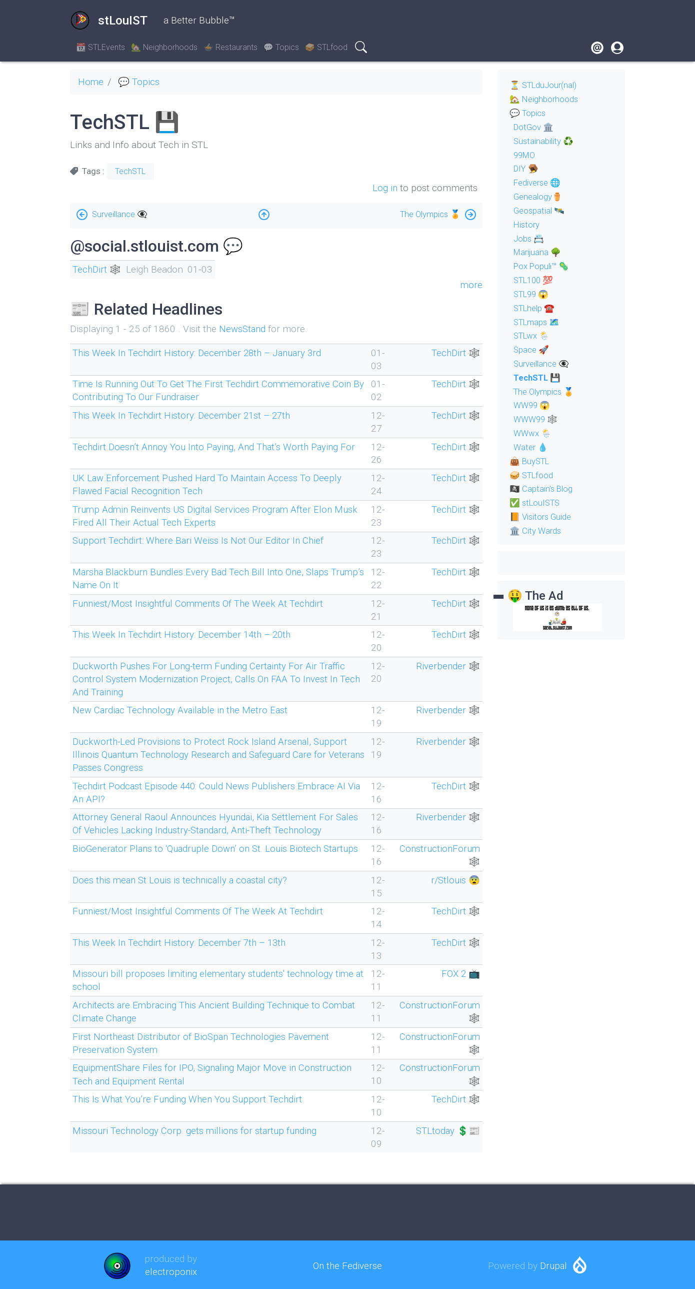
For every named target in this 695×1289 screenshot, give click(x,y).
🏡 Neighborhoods (164, 47)
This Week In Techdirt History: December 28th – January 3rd (200, 353)
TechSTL (130, 171)
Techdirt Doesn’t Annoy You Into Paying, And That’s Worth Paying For (217, 446)
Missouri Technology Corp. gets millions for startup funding (197, 1128)
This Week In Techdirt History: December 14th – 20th (184, 634)
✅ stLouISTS (537, 503)
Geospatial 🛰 (540, 211)
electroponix (170, 1269)
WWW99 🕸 (536, 419)
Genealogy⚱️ (539, 197)
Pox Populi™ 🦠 (542, 266)
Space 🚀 (532, 350)
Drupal (553, 1263)
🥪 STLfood (326, 47)
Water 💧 (532, 447)
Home (91, 82)
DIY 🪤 (527, 169)
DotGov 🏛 (534, 127)
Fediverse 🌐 (539, 183)
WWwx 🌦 (533, 433)
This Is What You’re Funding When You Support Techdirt (190, 1097)
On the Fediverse (347, 1263)
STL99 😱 (533, 294)
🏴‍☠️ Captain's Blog (542, 489)
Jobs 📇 (529, 239)
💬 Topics (281, 47)
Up (264, 212)
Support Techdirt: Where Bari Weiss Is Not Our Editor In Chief (200, 540)
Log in (385, 187)
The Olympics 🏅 (429, 214)
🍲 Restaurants (231, 47)
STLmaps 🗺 (539, 322)
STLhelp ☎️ (536, 308)
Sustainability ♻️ (544, 141)
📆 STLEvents (100, 47)
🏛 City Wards (536, 531)
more (471, 285)
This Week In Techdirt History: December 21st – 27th (184, 415)
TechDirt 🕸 (97, 269)
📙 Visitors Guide (542, 517)
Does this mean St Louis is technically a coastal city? (183, 878)
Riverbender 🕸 (447, 665)
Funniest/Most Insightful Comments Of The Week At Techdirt (201, 602)
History (527, 225)
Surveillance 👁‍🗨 (121, 214)
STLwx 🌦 (533, 336)
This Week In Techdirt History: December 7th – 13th (181, 941)
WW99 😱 (533, 405)
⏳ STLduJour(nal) (545, 85)
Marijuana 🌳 (539, 252)
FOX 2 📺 (460, 972)
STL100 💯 (536, 280)
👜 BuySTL (531, 461)
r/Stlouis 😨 (454, 878)
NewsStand (243, 329)
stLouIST (109, 21)
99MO (526, 155)
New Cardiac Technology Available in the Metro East (182, 709)
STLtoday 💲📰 (447, 1128)
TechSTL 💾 (538, 378)
